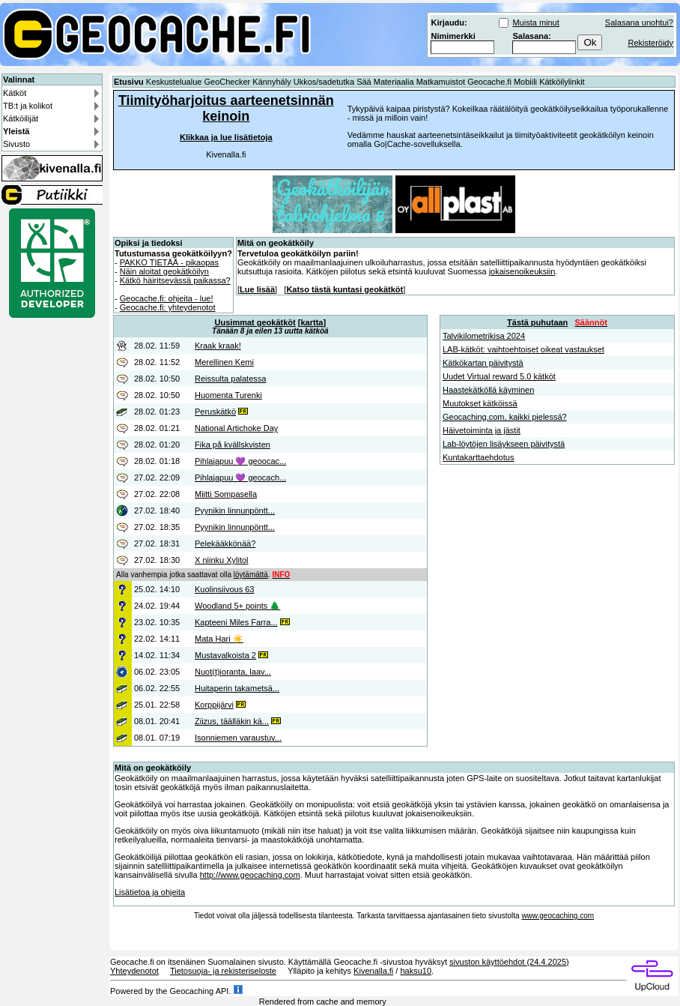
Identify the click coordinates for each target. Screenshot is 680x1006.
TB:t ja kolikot (27, 105)
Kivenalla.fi (373, 970)
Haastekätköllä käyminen (488, 389)
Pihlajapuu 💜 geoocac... (240, 461)
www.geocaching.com (557, 916)
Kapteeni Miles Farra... (236, 622)
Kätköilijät (20, 118)
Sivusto (16, 143)
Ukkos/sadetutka (324, 81)
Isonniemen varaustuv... (238, 737)
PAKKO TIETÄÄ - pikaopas (169, 262)
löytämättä (251, 574)
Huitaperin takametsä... (237, 688)
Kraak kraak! (218, 345)
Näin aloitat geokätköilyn (164, 271)
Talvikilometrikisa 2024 (484, 335)
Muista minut (535, 22)
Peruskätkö (215, 411)
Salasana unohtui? (639, 22)
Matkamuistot (440, 81)
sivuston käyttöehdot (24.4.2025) (509, 961)
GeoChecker (227, 81)
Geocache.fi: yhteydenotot (168, 307)
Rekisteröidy (650, 42)
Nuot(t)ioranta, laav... (233, 671)
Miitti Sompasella (226, 494)
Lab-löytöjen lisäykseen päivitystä (504, 443)
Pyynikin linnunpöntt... (235, 510)
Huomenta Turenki (228, 395)
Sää (363, 81)
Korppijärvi (214, 704)
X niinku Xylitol (222, 559)
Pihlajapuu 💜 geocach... (240, 477)
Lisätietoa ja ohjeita (150, 892)
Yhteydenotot (134, 970)
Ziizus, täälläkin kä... (232, 721)
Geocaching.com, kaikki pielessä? (505, 416)
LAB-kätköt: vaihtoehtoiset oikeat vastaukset (523, 349)
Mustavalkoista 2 (225, 655)
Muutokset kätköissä (480, 403)
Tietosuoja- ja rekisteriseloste (223, 970)
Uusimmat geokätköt (255, 322)
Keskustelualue (174, 81)
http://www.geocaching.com (250, 874)
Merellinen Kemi (224, 362)
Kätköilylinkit (562, 81)
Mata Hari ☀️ (219, 638)
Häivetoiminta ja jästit (481, 430)
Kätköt (14, 92)
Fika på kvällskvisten (232, 444)
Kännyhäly (271, 81)
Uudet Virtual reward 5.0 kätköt (499, 376)
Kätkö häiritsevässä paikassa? (175, 280)
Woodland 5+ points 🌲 (237, 605)
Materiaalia (394, 81)
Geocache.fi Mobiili (502, 81)
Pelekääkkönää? (225, 543)
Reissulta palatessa (230, 378)
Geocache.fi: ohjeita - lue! (166, 298)
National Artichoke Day (236, 428)
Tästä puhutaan (537, 322)
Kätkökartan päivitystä (483, 362)
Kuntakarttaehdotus (478, 457)
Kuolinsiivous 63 (225, 589)
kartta (311, 322)
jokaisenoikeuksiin (522, 271)
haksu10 (415, 970)
